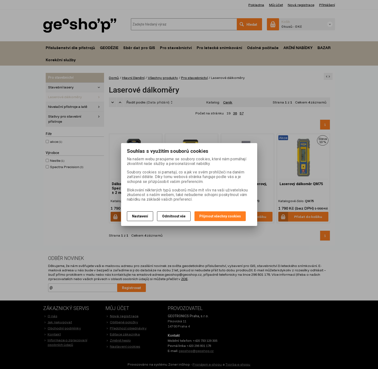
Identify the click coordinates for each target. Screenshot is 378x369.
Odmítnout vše (173, 216)
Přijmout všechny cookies (220, 216)
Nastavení (140, 216)
